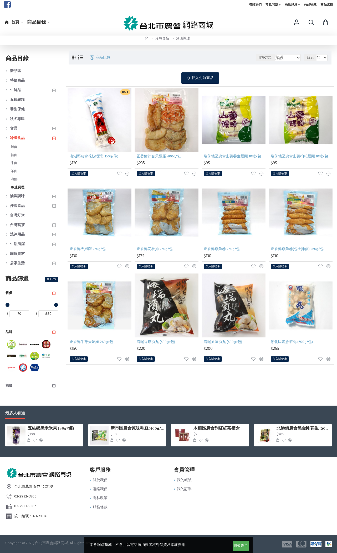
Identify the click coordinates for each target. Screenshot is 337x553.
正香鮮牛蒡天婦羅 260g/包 (91, 342)
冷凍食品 (162, 38)
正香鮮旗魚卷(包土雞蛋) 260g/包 (297, 249)
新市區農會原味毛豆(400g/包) (137, 428)
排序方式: (265, 57)
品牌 (9, 332)
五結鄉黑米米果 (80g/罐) (51, 428)
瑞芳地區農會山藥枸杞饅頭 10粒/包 (299, 156)
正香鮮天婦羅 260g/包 (88, 249)
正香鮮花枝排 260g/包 (155, 249)
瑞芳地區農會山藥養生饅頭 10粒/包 (232, 156)
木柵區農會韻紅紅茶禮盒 (216, 428)
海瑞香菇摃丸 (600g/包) (156, 342)
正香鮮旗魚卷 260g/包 (222, 249)
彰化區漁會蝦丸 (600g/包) (292, 342)
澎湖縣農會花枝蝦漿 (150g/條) (94, 156)
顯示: (311, 57)
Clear (53, 279)
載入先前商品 (203, 78)
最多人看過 (15, 413)
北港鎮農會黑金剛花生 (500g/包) (303, 428)
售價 (9, 293)
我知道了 (240, 545)
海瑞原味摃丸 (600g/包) (223, 342)
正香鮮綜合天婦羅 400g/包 (159, 156)
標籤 (9, 385)
